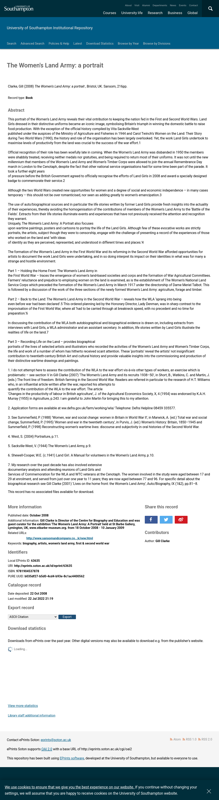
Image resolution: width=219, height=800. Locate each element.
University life (132, 13)
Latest (77, 43)
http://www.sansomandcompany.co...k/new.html (59, 538)
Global (192, 13)
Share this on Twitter (166, 520)
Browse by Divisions (156, 43)
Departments (160, 5)
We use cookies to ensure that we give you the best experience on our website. (70, 787)
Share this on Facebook (151, 520)
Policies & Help (59, 43)
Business (175, 13)
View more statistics (23, 706)
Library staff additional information (31, 715)
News (173, 5)
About (128, 5)
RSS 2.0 (207, 739)
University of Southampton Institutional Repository (50, 28)
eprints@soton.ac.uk (56, 740)
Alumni (146, 5)
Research (155, 13)
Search (11, 43)
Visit (137, 5)
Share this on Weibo (181, 520)
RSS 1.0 (191, 739)
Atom (177, 739)
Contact (193, 5)
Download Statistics (100, 43)
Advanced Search (32, 43)
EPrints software (72, 758)
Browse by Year (128, 43)
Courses (109, 13)
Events (182, 5)
